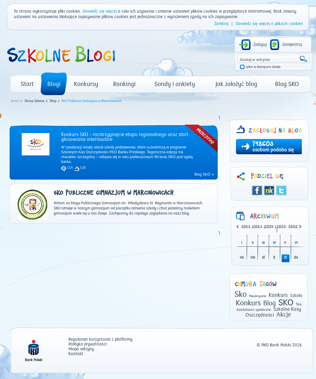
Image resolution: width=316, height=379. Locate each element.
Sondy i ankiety (174, 84)
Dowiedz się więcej (100, 11)
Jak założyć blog (236, 84)
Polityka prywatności (87, 344)
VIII (252, 258)
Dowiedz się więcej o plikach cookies (269, 23)
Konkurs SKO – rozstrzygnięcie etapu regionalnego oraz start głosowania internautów (124, 137)
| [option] (247, 227)
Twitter (281, 190)
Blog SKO (287, 84)
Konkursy (86, 84)
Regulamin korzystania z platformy (100, 339)
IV (274, 243)
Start (27, 84)
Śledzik (269, 190)
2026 (293, 227)
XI (285, 258)
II (253, 243)
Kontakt (75, 354)
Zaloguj (260, 44)
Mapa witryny (81, 349)
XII (296, 258)
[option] (294, 227)
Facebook (257, 190)
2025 (281, 227)
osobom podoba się (273, 150)
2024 (269, 227)
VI (296, 243)
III (263, 243)
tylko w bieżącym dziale (263, 66)
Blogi (54, 84)
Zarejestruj (292, 44)
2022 (246, 227)
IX (263, 258)
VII (242, 258)
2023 (257, 227)
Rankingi (124, 84)
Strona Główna (34, 101)
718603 (262, 144)
